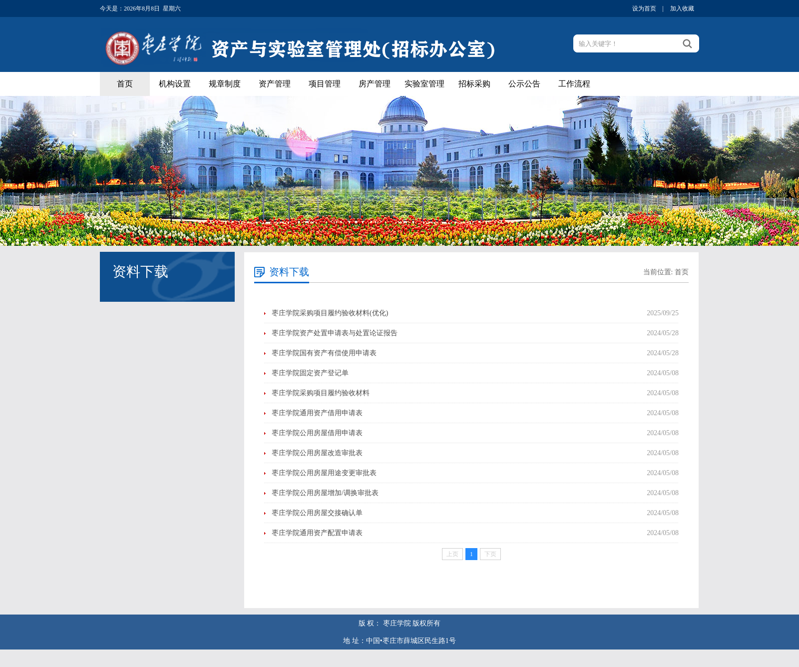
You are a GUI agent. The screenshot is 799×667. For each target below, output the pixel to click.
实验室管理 (424, 83)
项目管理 (325, 83)
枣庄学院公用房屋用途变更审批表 (324, 473)
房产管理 (375, 83)
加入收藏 (682, 8)
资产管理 (275, 83)
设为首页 (644, 8)
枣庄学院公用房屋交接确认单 (317, 513)
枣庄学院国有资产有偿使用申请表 (324, 353)
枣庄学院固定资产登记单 (310, 373)
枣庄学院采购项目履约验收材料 (321, 393)
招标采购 (474, 83)
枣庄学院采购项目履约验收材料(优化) (330, 313)
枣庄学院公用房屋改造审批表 (317, 453)
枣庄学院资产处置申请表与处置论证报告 (335, 333)
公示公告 (524, 83)
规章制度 (225, 83)
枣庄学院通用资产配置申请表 (317, 533)
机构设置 (175, 83)
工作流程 (574, 83)
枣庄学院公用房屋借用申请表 (317, 433)
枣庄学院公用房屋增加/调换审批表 (325, 493)
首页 (125, 83)
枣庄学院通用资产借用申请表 (317, 413)
